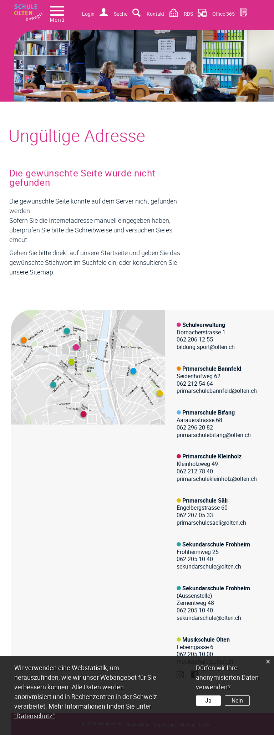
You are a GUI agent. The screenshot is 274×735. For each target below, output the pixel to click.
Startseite (114, 252)
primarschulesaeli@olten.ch (211, 522)
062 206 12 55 (195, 339)
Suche (120, 13)
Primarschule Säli (205, 500)
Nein (237, 700)
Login (88, 13)
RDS (188, 13)
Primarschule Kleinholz (212, 456)
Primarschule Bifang (208, 412)
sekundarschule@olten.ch (209, 566)
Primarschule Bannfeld (211, 368)
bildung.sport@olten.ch (206, 347)
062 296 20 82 (195, 427)
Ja (208, 700)
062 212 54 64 (195, 383)
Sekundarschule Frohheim (216, 544)
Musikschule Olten (206, 639)
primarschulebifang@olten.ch (214, 435)
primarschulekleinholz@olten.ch (217, 479)
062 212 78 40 (195, 471)
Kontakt (155, 13)
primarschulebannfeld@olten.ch (217, 391)
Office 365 (223, 13)
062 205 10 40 (195, 559)
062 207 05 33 (195, 515)
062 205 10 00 (195, 654)
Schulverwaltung (203, 325)
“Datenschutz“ (34, 715)
